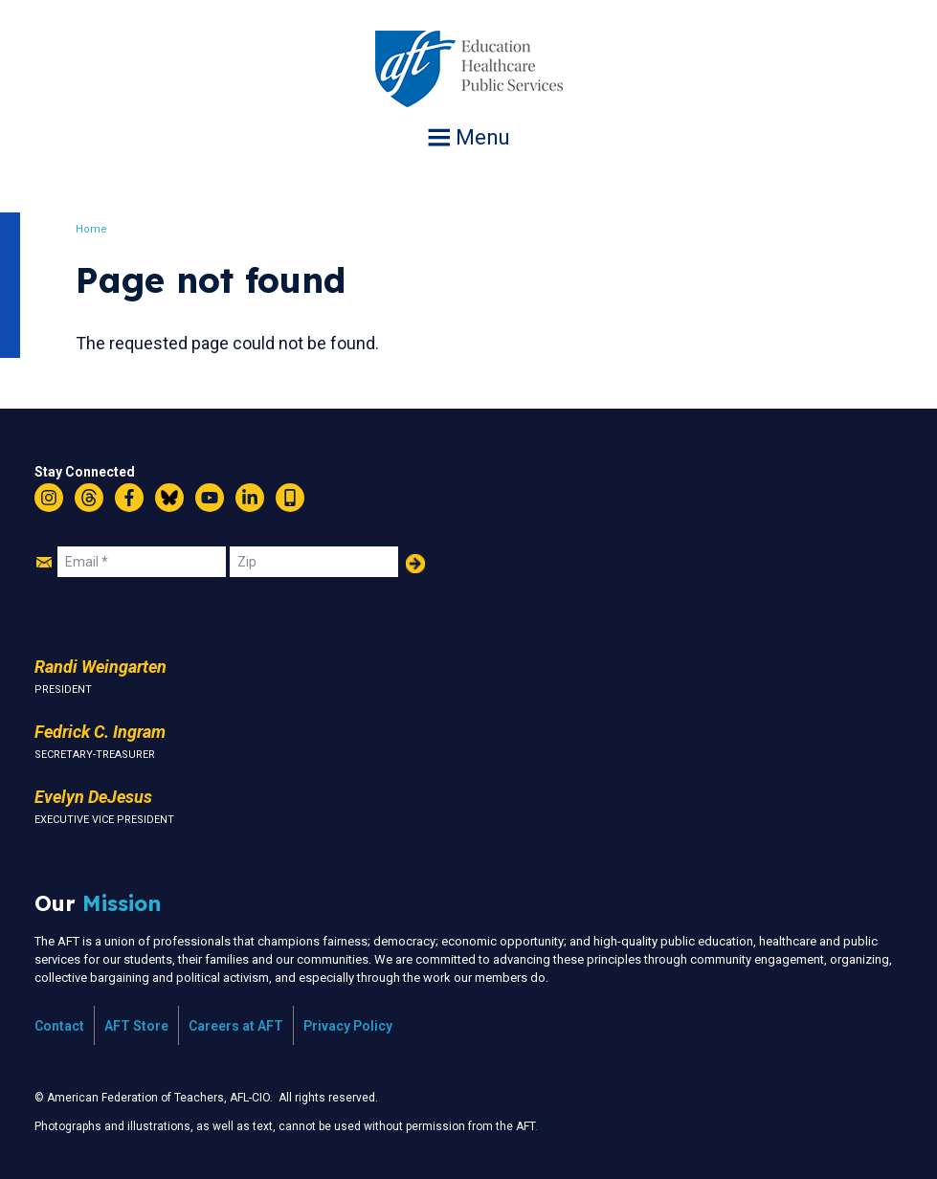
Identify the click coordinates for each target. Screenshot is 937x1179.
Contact (59, 1026)
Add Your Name (415, 563)
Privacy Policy (347, 1026)
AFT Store (136, 1026)
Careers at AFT (236, 1026)
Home (100, 229)
